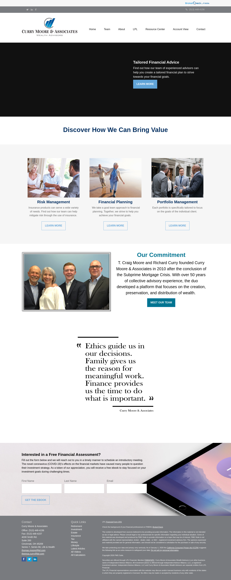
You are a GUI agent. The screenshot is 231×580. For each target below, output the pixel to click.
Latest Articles (78, 548)
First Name (28, 481)
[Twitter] (27, 9)
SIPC (152, 560)
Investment (76, 529)
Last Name (70, 481)
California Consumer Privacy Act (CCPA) (183, 548)
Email (110, 481)
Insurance (76, 536)
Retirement (76, 526)
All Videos (76, 552)
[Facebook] (35, 9)
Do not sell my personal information (165, 550)
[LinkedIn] (32, 9)
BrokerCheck (158, 527)
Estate (74, 532)
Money (74, 542)
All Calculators (78, 555)
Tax (73, 539)
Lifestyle (75, 545)
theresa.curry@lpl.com (33, 553)
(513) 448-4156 (195, 9)
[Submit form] (36, 500)
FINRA (147, 560)
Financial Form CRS (114, 522)
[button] (107, 27)
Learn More (145, 84)
